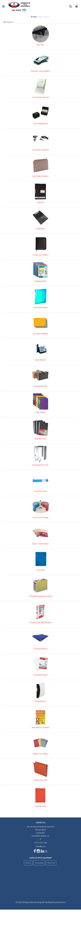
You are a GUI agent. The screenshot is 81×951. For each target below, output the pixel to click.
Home (34, 17)
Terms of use (51, 863)
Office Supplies (44, 17)
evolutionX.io (60, 902)
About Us (28, 863)
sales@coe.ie (40, 846)
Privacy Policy (39, 863)
